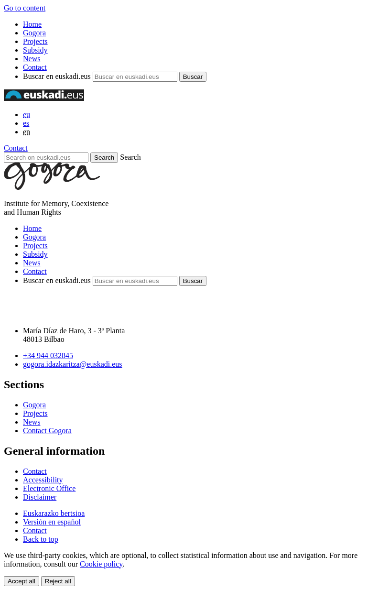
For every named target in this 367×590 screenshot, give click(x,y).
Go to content (24, 8)
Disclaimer (39, 497)
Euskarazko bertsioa (54, 513)
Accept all (21, 581)
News (31, 59)
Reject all (58, 581)
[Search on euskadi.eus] (46, 158)
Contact (35, 67)
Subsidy (35, 50)
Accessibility (43, 480)
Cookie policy (101, 564)
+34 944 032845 (48, 355)
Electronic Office (49, 488)
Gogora (34, 33)
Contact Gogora (47, 430)
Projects (35, 41)
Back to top (40, 539)
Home (32, 24)
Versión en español (52, 522)
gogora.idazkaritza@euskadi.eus (72, 364)
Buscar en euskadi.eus (57, 76)
